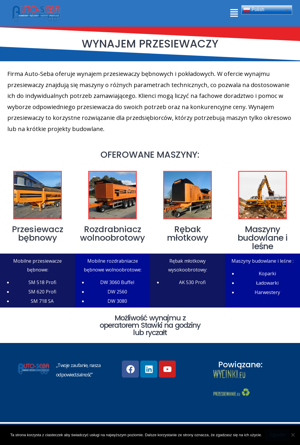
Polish (253, 9)
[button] (233, 13)
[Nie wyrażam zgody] (293, 435)
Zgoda (277, 434)
